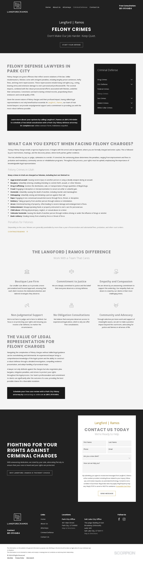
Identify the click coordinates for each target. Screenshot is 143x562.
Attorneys (44, 528)
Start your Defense (71, 45)
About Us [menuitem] (56, 7)
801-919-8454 (125, 8)
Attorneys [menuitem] (67, 7)
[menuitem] (113, 79)
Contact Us (45, 537)
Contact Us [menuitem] (94, 7)
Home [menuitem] (48, 7)
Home (43, 519)
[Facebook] (119, 519)
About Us (44, 523)
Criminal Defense (47, 532)
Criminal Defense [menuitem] (80, 7)
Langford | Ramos (55, 102)
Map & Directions (68, 528)
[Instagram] (124, 519)
